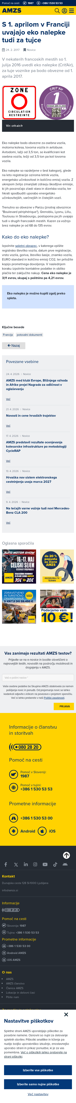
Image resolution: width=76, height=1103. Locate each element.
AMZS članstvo (15, 983)
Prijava (65, 706)
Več (8, 399)
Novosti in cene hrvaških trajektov (31, 415)
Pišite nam (12, 997)
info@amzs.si (10, 890)
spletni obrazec (26, 245)
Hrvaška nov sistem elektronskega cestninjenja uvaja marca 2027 (31, 479)
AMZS (9, 979)
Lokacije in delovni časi (20, 993)
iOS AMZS (13, 960)
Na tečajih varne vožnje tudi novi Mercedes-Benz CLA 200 (38, 510)
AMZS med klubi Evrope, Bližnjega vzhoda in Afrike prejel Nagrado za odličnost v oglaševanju (37, 384)
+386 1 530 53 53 (27, 932)
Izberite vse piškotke (38, 1070)
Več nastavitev (38, 1094)
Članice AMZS (14, 988)
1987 (23, 926)
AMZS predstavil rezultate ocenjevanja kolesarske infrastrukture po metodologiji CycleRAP (36, 446)
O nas (7, 972)
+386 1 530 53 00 (18, 946)
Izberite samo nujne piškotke (38, 1084)
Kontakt (8, 876)
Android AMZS (16, 953)
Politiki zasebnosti (54, 698)
